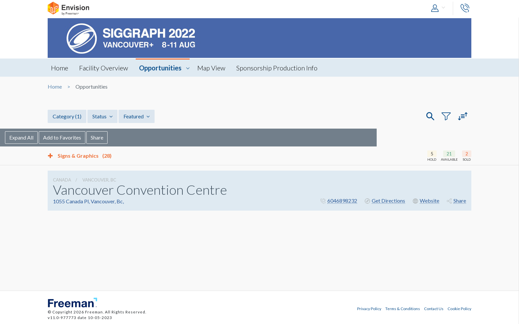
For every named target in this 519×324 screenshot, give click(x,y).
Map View (211, 68)
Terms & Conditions (402, 308)
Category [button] (67, 116)
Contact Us (434, 308)
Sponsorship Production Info (276, 68)
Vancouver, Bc (99, 179)
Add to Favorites (105, 137)
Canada (62, 179)
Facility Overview (103, 68)
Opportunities (160, 68)
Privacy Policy (369, 308)
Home (59, 68)
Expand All (64, 137)
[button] (439, 8)
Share (139, 137)
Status (102, 116)
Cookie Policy (459, 308)
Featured (136, 116)
